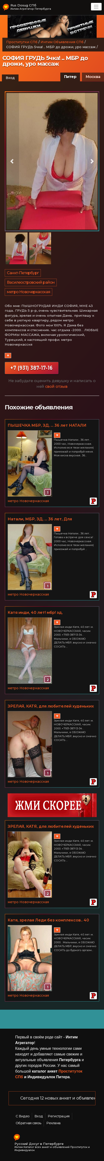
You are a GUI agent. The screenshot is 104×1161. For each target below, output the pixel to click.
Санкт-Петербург (23, 273)
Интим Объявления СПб (62, 42)
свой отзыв (56, 386)
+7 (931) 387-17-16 (31, 368)
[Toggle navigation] (96, 6)
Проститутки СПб (22, 42)
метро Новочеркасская (28, 292)
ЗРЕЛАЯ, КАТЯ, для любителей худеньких (51, 706)
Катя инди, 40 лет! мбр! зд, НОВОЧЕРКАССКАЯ (35, 612)
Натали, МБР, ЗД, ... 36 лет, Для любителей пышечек (40, 519)
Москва (93, 76)
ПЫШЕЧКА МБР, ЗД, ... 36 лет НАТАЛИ (47, 425)
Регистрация (58, 1116)
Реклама (53, 1123)
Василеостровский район (31, 282)
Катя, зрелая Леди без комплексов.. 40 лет (48, 920)
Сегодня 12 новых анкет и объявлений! (61, 1098)
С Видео (22, 1116)
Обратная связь (28, 1123)
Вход (10, 78)
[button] (12, 161)
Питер (70, 76)
